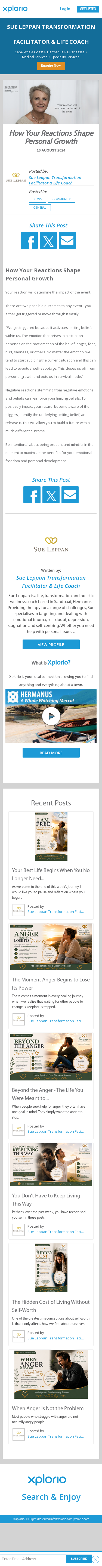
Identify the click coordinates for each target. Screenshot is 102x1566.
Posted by (35, 906)
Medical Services (34, 57)
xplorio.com (81, 1519)
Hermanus (55, 52)
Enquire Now (51, 65)
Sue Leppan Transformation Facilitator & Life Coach (55, 180)
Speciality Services (65, 57)
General (39, 207)
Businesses (75, 52)
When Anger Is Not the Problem (48, 1408)
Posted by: (38, 171)
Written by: (51, 570)
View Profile (51, 644)
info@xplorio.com (61, 1519)
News (37, 199)
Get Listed (88, 9)
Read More (51, 752)
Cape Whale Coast (29, 52)
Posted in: (38, 191)
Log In (65, 9)
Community (61, 199)
